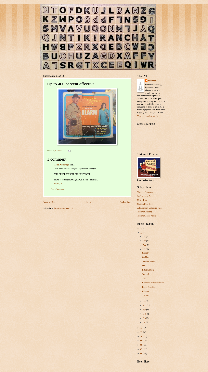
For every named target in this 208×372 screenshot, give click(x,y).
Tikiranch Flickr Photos (146, 216)
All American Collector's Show (149, 208)
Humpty (145, 253)
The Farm (146, 295)
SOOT (144, 266)
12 (141, 328)
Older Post (125, 202)
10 (141, 336)
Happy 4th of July (149, 287)
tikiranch (152, 81)
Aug (145, 245)
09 (141, 341)
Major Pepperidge (61, 165)
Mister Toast (142, 200)
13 (141, 233)
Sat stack (145, 274)
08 (141, 345)
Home (87, 202)
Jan (144, 322)
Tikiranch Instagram (145, 192)
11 (141, 332)
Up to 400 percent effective (153, 283)
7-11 (144, 278)
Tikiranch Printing (144, 212)
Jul (144, 249)
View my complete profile (147, 116)
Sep (144, 241)
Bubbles (145, 291)
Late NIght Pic (148, 270)
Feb (144, 318)
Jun (144, 301)
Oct (144, 236)
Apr (144, 310)
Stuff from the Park (145, 196)
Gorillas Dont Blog (145, 204)
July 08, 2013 (59, 183)
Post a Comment (57, 189)
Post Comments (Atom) (63, 208)
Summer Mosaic (148, 261)
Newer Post (49, 202)
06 (141, 353)
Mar (144, 314)
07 (141, 349)
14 (141, 229)
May (145, 305)
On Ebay (145, 257)
